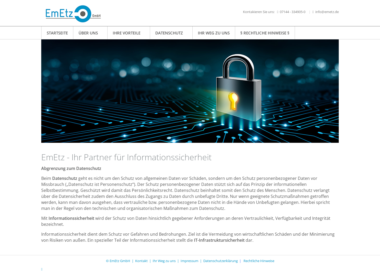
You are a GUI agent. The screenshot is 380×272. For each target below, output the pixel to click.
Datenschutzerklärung (220, 260)
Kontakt (141, 260)
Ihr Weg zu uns (164, 260)
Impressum (190, 260)
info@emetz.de (327, 11)
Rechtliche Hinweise (259, 260)
